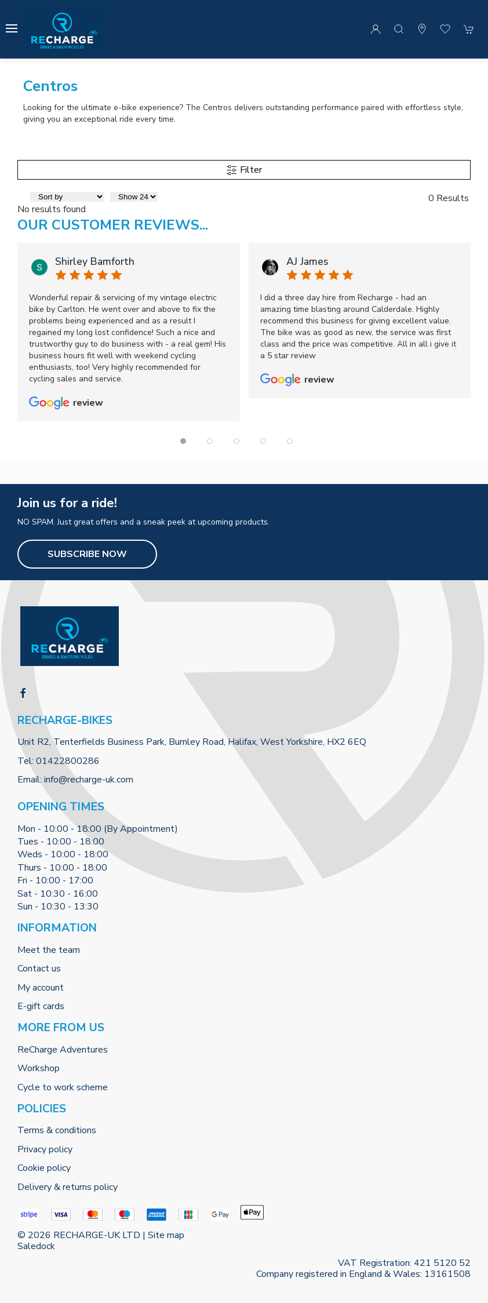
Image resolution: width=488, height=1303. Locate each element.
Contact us (39, 968)
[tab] (183, 441)
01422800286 (68, 761)
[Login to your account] (375, 29)
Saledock (36, 1246)
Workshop (38, 1068)
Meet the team (48, 950)
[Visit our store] (422, 29)
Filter (244, 169)
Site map (166, 1235)
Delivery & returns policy (67, 1187)
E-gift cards (40, 1006)
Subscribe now (87, 554)
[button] (11, 28)
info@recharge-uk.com (88, 779)
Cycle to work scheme (62, 1087)
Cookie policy (44, 1168)
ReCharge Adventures (62, 1049)
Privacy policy (44, 1149)
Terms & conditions (56, 1130)
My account (40, 987)
